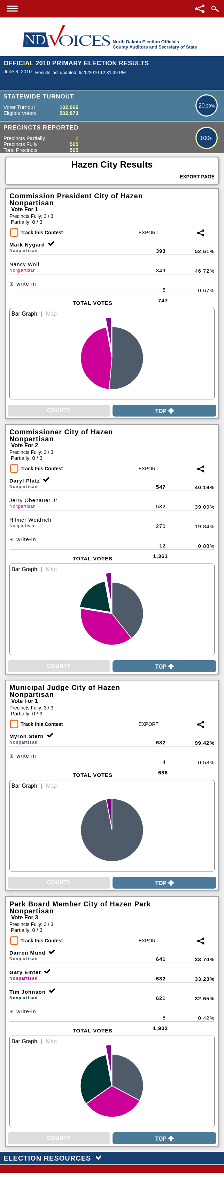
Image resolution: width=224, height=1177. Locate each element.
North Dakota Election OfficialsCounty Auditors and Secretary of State (155, 44)
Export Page (197, 176)
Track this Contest (42, 232)
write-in (22, 284)
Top (164, 411)
